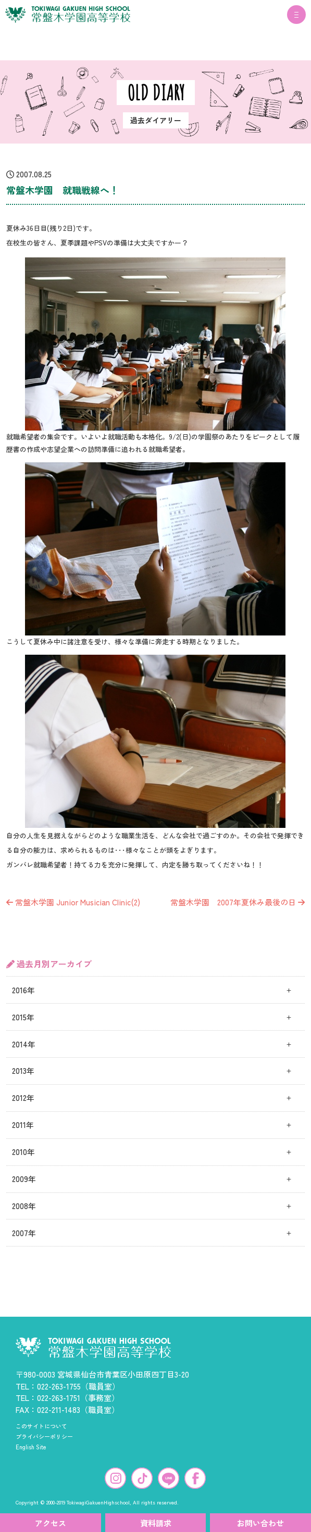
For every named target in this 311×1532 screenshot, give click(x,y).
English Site (31, 1447)
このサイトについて (41, 1426)
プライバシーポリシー (44, 1436)
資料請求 (155, 1522)
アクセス (50, 1522)
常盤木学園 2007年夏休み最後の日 (237, 902)
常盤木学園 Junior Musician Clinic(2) (73, 902)
